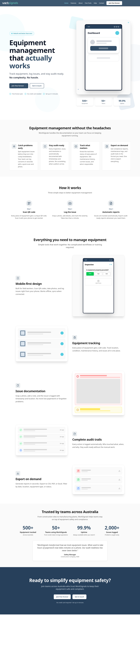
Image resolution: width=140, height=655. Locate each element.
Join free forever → (19, 86)
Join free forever (114, 3)
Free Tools (88, 3)
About (81, 3)
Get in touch (37, 86)
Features (73, 3)
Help (95, 3)
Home (66, 3)
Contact (101, 3)
